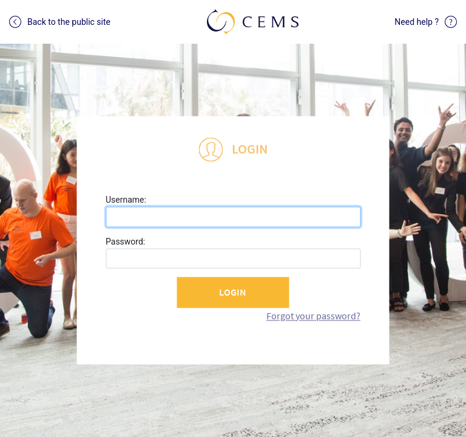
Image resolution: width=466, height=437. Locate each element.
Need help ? (425, 22)
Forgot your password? (313, 316)
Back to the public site (59, 22)
